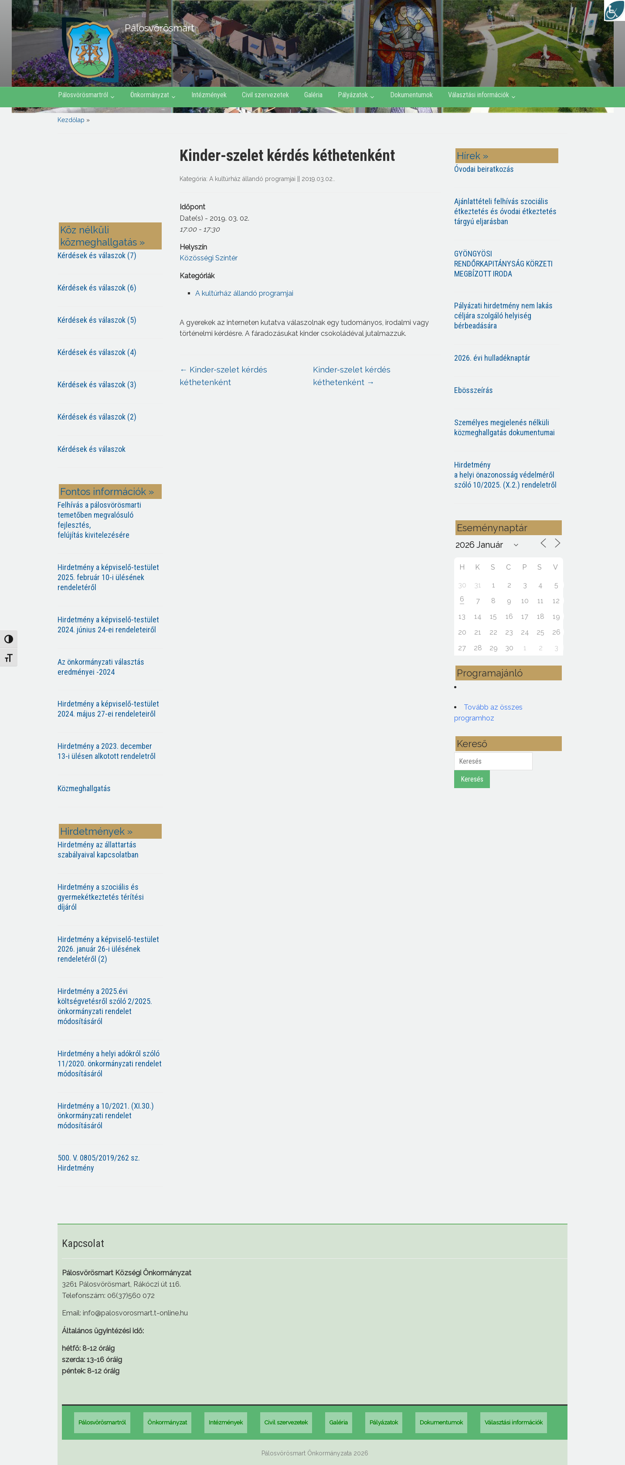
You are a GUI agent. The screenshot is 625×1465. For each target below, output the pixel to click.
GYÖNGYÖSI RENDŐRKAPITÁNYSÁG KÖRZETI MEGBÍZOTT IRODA (503, 263)
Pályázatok (353, 95)
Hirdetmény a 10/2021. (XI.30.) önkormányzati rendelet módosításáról (106, 1115)
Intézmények (209, 95)
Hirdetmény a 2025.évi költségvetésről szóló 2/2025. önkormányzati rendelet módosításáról (105, 1006)
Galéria (313, 95)
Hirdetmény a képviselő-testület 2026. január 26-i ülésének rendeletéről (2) (108, 949)
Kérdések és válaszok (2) (97, 416)
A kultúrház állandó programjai (252, 178)
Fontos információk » (107, 491)
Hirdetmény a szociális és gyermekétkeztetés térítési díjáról (101, 897)
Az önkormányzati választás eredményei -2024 (101, 666)
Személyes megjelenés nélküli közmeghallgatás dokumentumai (504, 427)
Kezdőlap (71, 119)
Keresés (472, 779)
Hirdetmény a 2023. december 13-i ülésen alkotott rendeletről (107, 751)
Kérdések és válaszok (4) (97, 352)
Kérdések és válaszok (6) (97, 287)
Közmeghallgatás (84, 788)
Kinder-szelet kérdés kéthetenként (223, 376)
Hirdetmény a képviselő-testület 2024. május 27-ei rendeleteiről (108, 708)
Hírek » (472, 155)
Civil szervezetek (265, 95)
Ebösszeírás (473, 390)
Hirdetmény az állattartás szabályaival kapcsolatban (98, 849)
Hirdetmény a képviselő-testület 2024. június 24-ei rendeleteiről (108, 624)
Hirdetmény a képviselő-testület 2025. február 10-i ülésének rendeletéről (108, 577)
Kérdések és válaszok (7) (97, 255)
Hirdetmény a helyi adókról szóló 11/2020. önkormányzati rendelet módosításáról (110, 1063)
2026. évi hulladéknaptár (492, 357)
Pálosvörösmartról (83, 95)
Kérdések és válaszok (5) (97, 319)
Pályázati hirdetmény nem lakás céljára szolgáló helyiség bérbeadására (503, 315)
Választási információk (478, 95)
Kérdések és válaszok (92, 449)
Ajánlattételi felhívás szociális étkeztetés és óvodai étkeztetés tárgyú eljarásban (505, 211)
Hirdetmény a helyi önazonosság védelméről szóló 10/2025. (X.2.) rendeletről (505, 474)
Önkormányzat (149, 95)
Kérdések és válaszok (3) (97, 384)
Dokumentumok (411, 95)
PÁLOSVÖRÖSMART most (112, 179)
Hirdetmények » (96, 831)
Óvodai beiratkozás (484, 169)
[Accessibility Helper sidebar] (614, 10)
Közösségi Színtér (209, 258)
